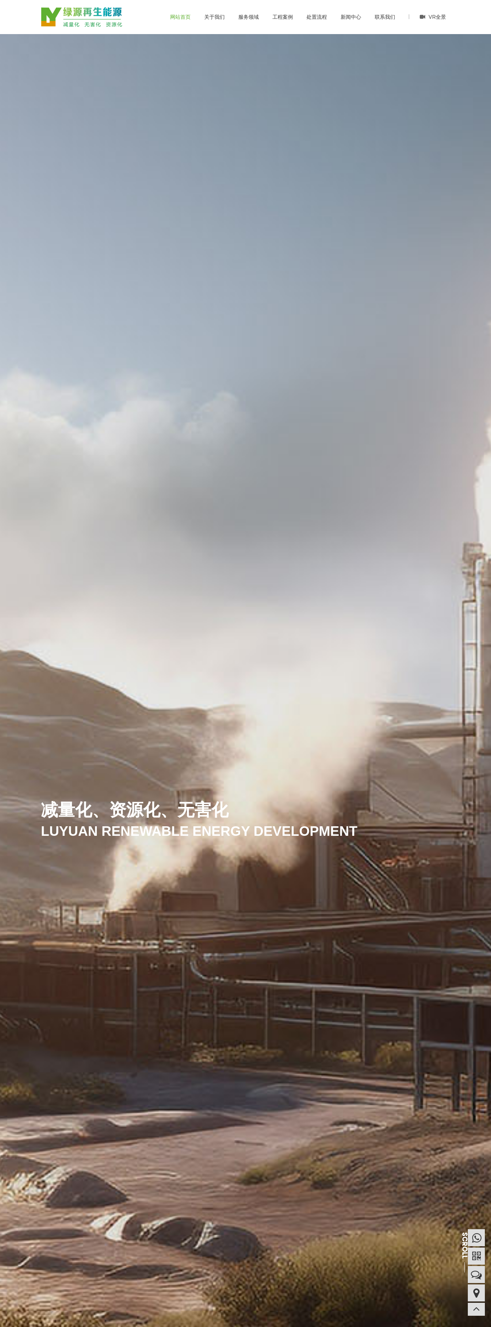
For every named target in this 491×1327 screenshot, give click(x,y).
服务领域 (248, 17)
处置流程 (317, 17)
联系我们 (385, 17)
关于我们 (214, 17)
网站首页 (180, 17)
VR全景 (433, 17)
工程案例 (282, 17)
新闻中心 (351, 17)
